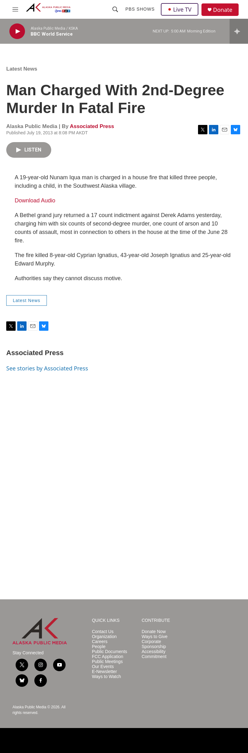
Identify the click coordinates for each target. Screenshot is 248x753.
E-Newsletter (104, 671)
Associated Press (92, 126)
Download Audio (35, 200)
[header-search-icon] (115, 9)
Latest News (21, 69)
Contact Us (102, 631)
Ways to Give (154, 636)
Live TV (179, 9)
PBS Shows (140, 9)
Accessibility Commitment (153, 654)
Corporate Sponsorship (153, 644)
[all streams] (239, 31)
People (99, 646)
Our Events (103, 666)
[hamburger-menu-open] (15, 9)
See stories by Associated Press (47, 368)
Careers (99, 641)
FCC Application (107, 656)
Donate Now (153, 631)
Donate (222, 10)
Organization (104, 636)
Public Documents (109, 651)
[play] (17, 31)
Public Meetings (107, 661)
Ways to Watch (106, 676)
